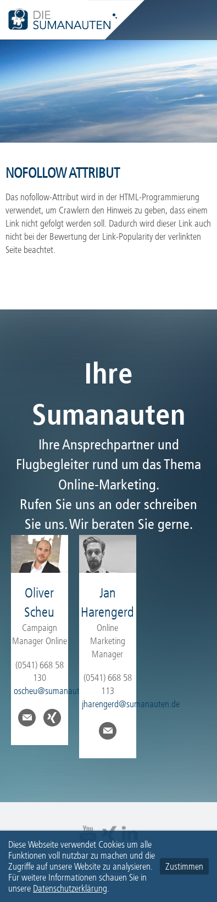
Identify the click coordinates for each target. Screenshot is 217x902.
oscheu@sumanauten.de (56, 690)
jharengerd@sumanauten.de (131, 703)
